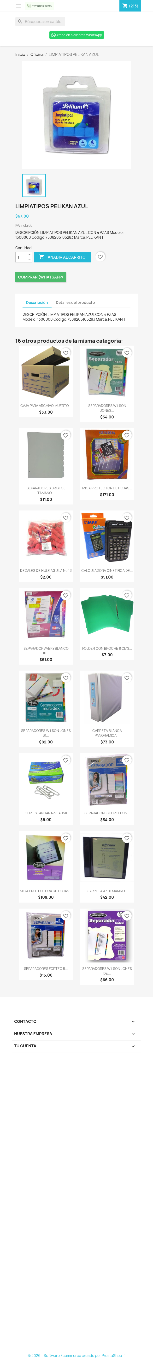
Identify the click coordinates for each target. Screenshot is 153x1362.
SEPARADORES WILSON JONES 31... (46, 733)
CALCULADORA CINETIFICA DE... (107, 570)
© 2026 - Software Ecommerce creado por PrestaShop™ (76, 1355)
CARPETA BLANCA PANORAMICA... (107, 733)
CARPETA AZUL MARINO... (107, 891)
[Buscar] (40, 21)
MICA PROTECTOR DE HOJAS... (107, 488)
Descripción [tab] (37, 302)
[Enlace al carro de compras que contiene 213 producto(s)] (130, 6)
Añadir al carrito (62, 257)
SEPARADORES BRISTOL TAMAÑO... (46, 490)
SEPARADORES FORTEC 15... (107, 813)
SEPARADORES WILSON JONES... (107, 408)
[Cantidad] (21, 257)
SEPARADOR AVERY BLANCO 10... (46, 650)
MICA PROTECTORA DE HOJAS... (46, 891)
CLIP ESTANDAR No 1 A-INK (46, 813)
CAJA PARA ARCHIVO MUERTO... (45, 405)
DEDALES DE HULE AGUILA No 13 (46, 570)
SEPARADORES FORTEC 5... (46, 968)
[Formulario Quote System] (76, 1204)
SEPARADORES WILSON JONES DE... (107, 971)
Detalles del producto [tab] (75, 302)
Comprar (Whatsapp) (40, 277)
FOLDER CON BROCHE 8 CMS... (107, 648)
